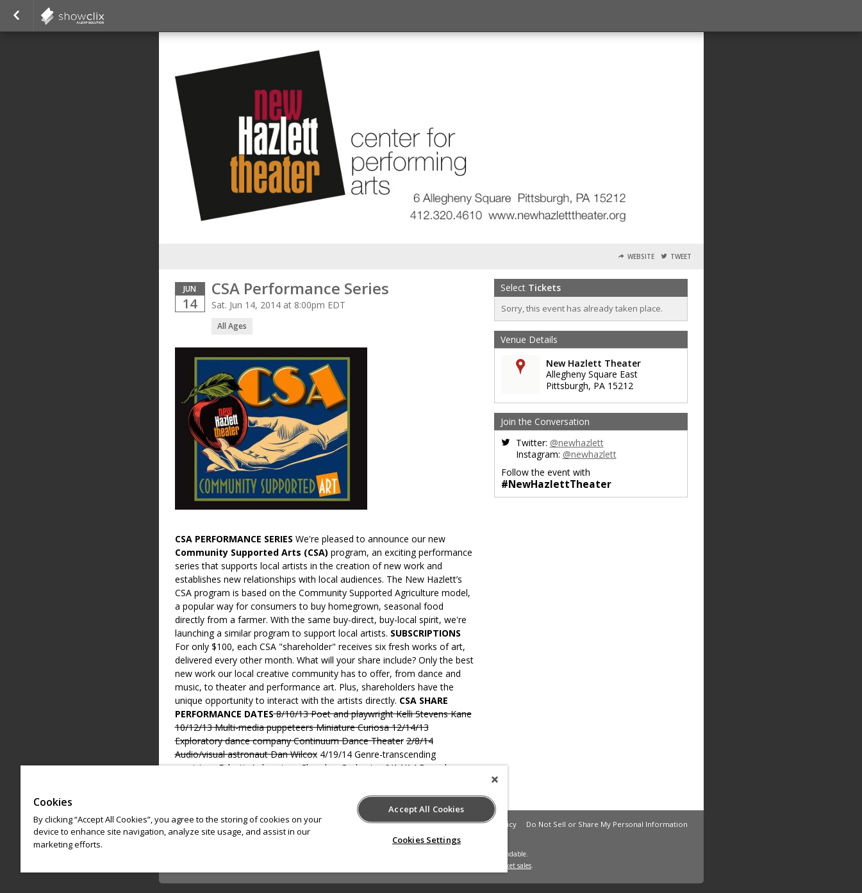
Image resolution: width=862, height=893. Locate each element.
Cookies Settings (426, 840)
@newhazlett (577, 443)
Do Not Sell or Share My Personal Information (607, 824)
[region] (264, 818)
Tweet (681, 257)
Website (640, 257)
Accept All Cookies (426, 809)
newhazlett (104, 16)
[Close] (495, 779)
